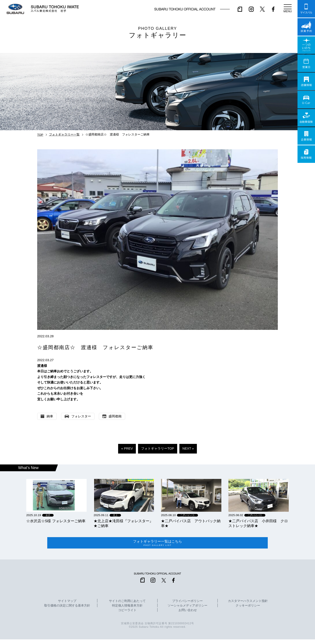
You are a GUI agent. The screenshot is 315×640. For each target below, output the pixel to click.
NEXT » (188, 448)
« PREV (127, 448)
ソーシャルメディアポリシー (187, 606)
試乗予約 (306, 27)
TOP (40, 134)
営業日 (306, 63)
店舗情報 (306, 81)
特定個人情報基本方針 (127, 606)
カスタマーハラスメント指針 (248, 601)
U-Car (306, 99)
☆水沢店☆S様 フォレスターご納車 (56, 521)
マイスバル (306, 9)
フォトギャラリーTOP (157, 448)
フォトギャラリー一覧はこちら (157, 543)
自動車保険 (306, 118)
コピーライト (127, 610)
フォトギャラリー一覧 (64, 134)
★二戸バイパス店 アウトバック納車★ (190, 523)
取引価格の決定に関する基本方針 (67, 606)
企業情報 (306, 136)
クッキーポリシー (248, 606)
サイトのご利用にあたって (127, 601)
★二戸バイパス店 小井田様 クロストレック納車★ (258, 523)
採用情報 (306, 154)
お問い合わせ (187, 610)
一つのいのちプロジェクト (306, 45)
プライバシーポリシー (187, 601)
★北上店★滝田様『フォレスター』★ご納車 (123, 523)
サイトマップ (67, 601)
